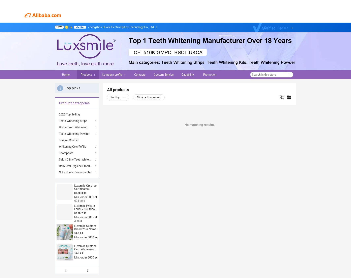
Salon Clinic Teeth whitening (76, 159)
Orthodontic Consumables (75, 172)
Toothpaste (66, 153)
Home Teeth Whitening (73, 127)
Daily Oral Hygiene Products (76, 166)
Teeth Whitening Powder (74, 133)
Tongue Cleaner (68, 140)
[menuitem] (77, 114)
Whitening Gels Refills (72, 146)
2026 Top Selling (69, 114)
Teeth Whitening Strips (73, 121)
